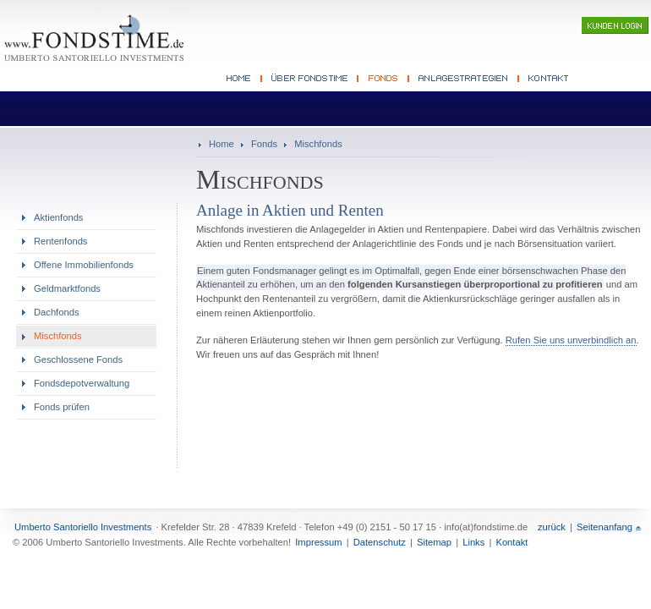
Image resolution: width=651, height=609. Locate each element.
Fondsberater (310, 78)
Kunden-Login (615, 25)
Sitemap (434, 542)
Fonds (383, 78)
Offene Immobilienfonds (84, 265)
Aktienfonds (58, 217)
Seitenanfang (604, 527)
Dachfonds (56, 312)
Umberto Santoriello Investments (82, 527)
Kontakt (546, 78)
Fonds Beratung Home (242, 78)
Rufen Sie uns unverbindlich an (571, 340)
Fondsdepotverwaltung (81, 383)
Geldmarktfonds (67, 288)
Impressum (318, 542)
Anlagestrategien (464, 78)
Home (221, 144)
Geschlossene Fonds (78, 359)
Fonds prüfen (62, 407)
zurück (552, 527)
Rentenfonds (60, 241)
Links (473, 542)
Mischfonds (318, 144)
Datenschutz (379, 542)
